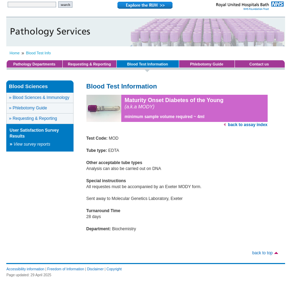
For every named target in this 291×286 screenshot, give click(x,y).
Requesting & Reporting (89, 64)
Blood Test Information (147, 64)
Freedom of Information (65, 269)
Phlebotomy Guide (206, 64)
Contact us (259, 64)
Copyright (114, 269)
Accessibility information (26, 269)
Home (15, 53)
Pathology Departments (34, 64)
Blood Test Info (38, 53)
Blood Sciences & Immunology (39, 97)
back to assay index (247, 124)
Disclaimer (95, 269)
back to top (262, 252)
